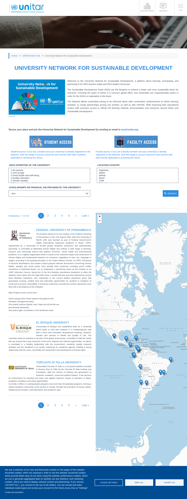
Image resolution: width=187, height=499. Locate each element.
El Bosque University (52, 321)
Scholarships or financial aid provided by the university (45, 187)
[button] (37, 97)
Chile (138, 180)
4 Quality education (49, 178)
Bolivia (138, 175)
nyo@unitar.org (129, 129)
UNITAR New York (31, 55)
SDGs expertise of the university (29, 165)
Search (166, 193)
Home (14, 55)
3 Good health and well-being (49, 175)
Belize (138, 172)
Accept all (169, 482)
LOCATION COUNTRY (108, 165)
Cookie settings (108, 482)
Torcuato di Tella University (58, 361)
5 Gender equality (49, 180)
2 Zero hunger (49, 172)
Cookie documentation (14, 492)
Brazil (138, 178)
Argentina (138, 170)
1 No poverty (49, 170)
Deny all (139, 482)
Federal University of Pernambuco (63, 229)
